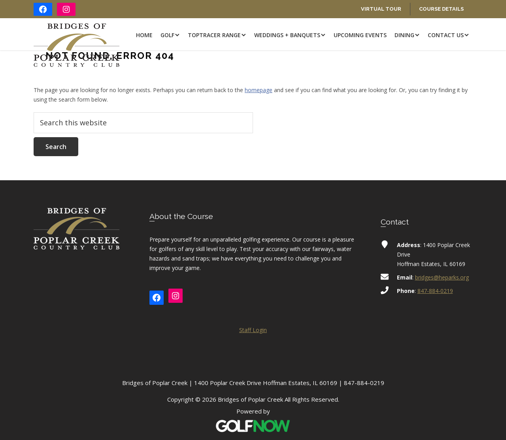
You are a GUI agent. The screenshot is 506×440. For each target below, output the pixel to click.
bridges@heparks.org (442, 277)
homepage (258, 90)
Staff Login (253, 330)
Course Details (441, 9)
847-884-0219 (435, 291)
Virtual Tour (381, 9)
